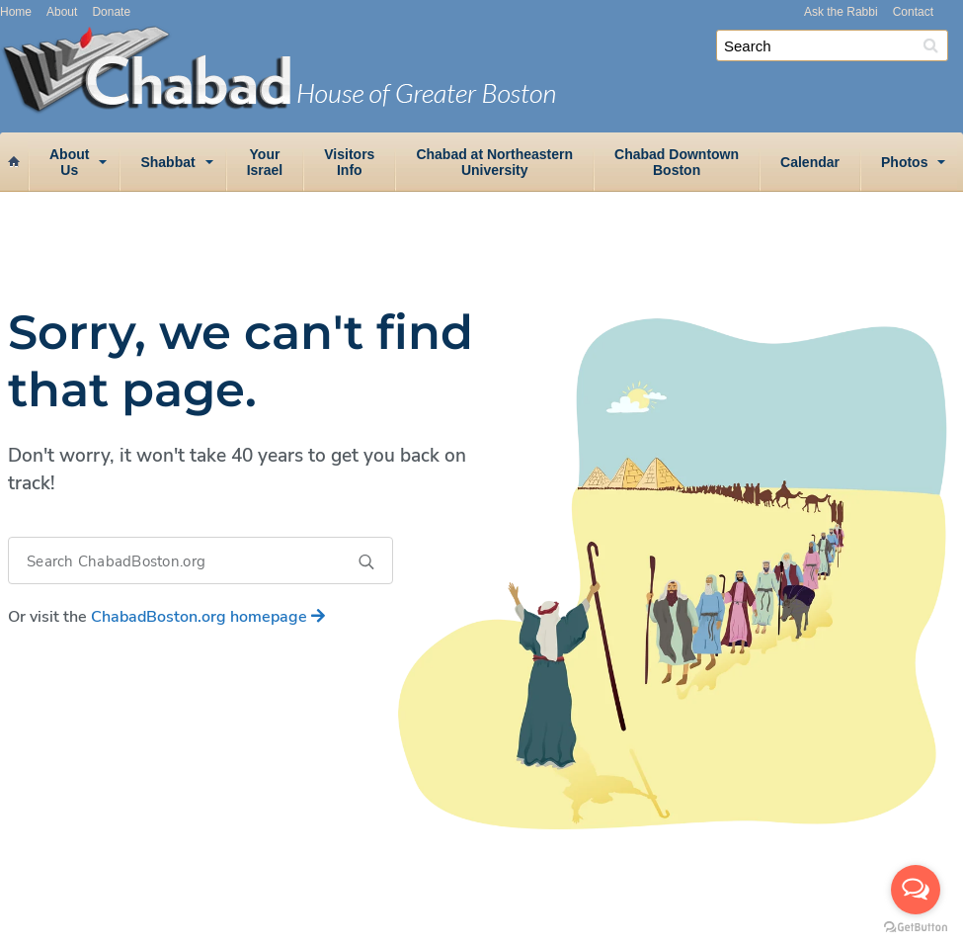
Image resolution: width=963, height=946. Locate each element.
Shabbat (167, 162)
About (61, 12)
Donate (111, 12)
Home (16, 12)
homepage (208, 617)
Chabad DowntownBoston (676, 162)
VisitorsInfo (349, 162)
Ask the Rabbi (841, 12)
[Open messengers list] (915, 889)
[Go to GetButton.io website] (915, 926)
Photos (904, 162)
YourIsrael (265, 162)
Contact (913, 12)
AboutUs (69, 162)
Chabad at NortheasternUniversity (494, 162)
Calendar (810, 162)
